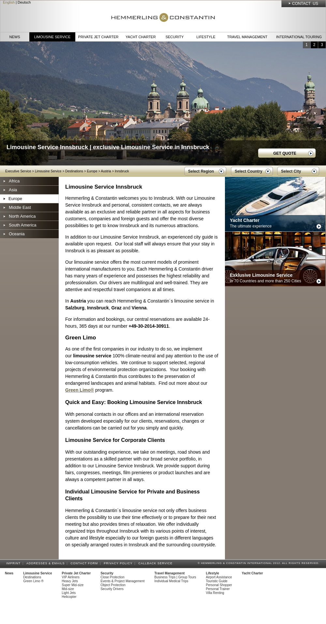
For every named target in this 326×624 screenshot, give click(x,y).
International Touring (299, 37)
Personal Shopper (219, 585)
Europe (92, 171)
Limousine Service (52, 37)
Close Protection (112, 577)
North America (22, 216)
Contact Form (85, 563)
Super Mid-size (73, 585)
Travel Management (247, 37)
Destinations (74, 171)
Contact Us (305, 3)
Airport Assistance (219, 577)
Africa (14, 181)
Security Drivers (112, 589)
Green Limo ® (33, 581)
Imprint (14, 563)
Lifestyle (205, 37)
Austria (106, 171)
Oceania (16, 233)
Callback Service (156, 563)
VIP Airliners (71, 577)
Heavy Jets (70, 581)
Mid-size (68, 589)
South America (23, 225)
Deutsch (24, 2)
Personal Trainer (218, 589)
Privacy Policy (119, 563)
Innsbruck (122, 171)
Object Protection (113, 585)
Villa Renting (215, 593)
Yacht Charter (141, 37)
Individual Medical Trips (171, 581)
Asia (13, 189)
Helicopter (69, 597)
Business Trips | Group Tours (175, 577)
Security (175, 37)
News (14, 37)
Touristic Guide (217, 581)
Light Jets (69, 593)
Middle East (20, 207)
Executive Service (18, 171)
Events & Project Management (122, 581)
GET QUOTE (284, 153)
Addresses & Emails (46, 563)
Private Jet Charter (98, 37)
